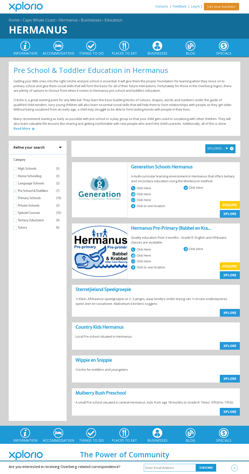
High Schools (27, 169)
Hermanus (68, 20)
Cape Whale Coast (39, 20)
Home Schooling (30, 176)
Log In (195, 6)
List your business (221, 7)
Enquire (229, 204)
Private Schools (29, 205)
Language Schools (31, 183)
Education (113, 20)
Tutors (22, 227)
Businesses (91, 20)
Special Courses (29, 213)
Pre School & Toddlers (33, 191)
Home (14, 20)
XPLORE (229, 213)
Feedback (180, 6)
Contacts (161, 6)
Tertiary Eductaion (31, 220)
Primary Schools (29, 198)
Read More (22, 128)
